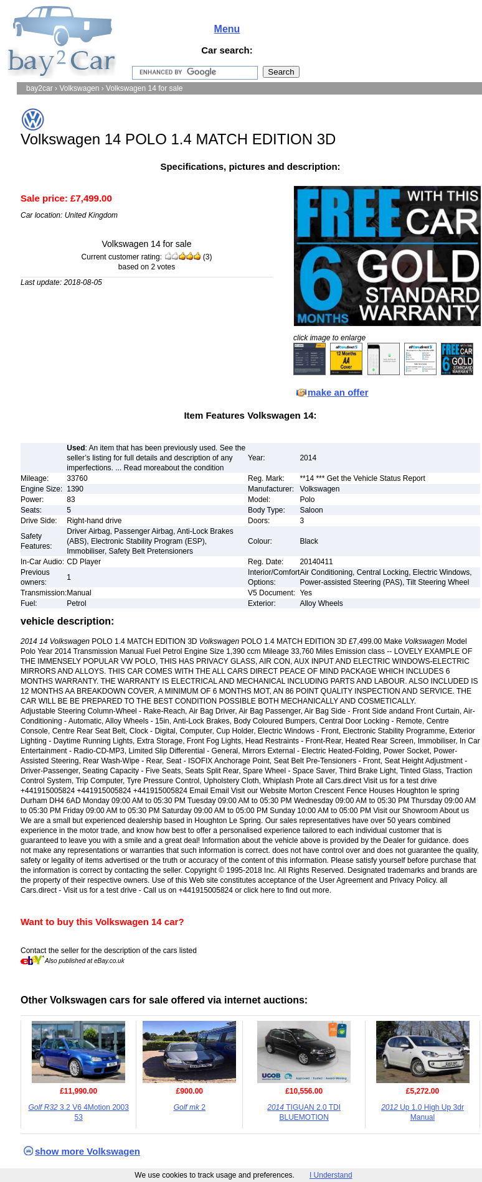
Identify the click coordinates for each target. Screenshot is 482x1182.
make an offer (338, 392)
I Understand (331, 1175)
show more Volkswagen (87, 1151)
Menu (227, 29)
